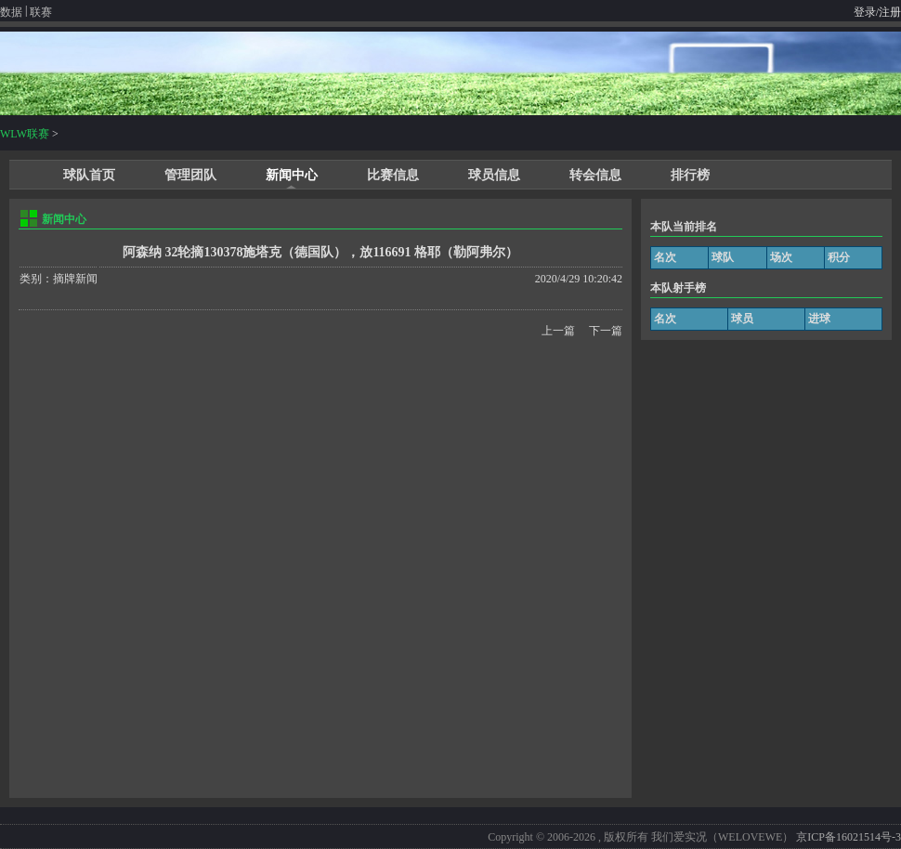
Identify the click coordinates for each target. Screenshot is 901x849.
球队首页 (89, 175)
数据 (11, 12)
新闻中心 (292, 175)
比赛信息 (393, 175)
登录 (865, 12)
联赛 (41, 12)
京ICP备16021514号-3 (848, 836)
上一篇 (558, 330)
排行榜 (690, 175)
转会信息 (595, 175)
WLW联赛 (24, 133)
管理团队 (190, 175)
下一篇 (605, 330)
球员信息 (494, 175)
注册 (890, 12)
